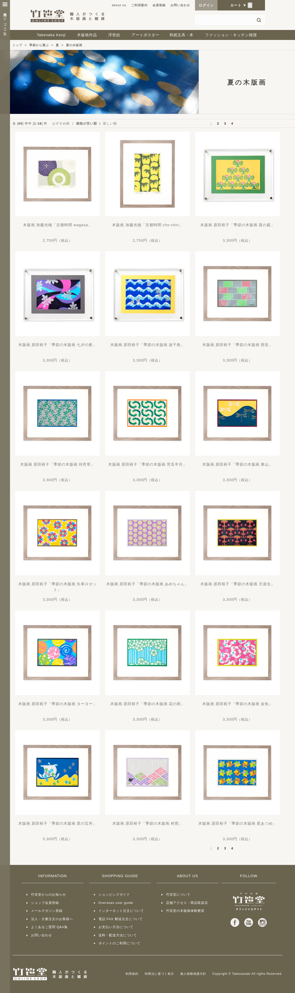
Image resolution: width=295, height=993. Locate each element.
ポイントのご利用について (119, 943)
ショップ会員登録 (45, 903)
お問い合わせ (180, 5)
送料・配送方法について (117, 935)
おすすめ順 (61, 123)
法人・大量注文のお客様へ (52, 919)
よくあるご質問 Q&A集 (49, 927)
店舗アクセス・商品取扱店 (187, 903)
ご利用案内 (139, 5)
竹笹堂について (178, 894)
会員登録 (159, 5)
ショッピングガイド (114, 894)
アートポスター (146, 35)
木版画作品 (87, 35)
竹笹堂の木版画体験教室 (185, 911)
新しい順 (110, 123)
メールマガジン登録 (46, 911)
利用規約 (132, 974)
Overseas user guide (115, 903)
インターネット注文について (121, 911)
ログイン (206, 5)
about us (119, 5)
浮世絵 (114, 35)
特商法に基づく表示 (159, 974)
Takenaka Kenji (51, 35)
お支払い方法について (116, 927)
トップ (17, 45)
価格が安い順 (86, 123)
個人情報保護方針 (193, 974)
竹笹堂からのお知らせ (48, 894)
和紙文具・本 (182, 35)
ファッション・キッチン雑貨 (231, 35)
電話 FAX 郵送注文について (120, 919)
